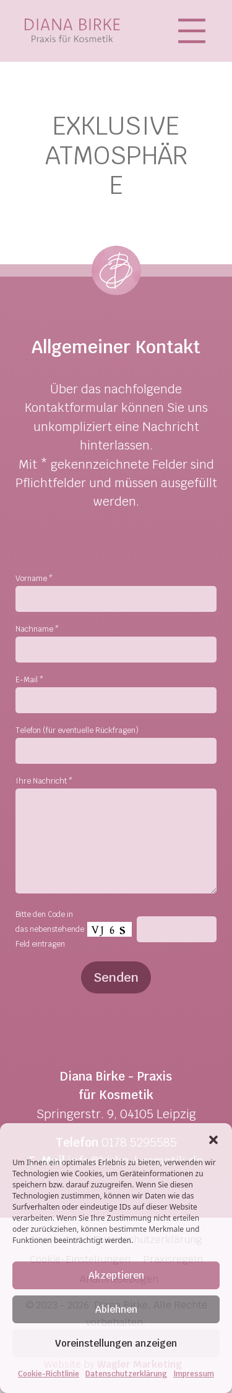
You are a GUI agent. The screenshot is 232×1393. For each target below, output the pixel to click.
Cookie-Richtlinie (48, 1374)
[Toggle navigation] (195, 31)
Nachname (36, 629)
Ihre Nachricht (43, 781)
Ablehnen (116, 1309)
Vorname (33, 579)
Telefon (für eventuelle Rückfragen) (77, 730)
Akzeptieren (116, 1275)
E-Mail (28, 680)
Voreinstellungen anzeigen (116, 1343)
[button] (213, 1138)
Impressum (193, 1374)
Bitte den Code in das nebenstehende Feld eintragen (49, 929)
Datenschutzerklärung (126, 1374)
